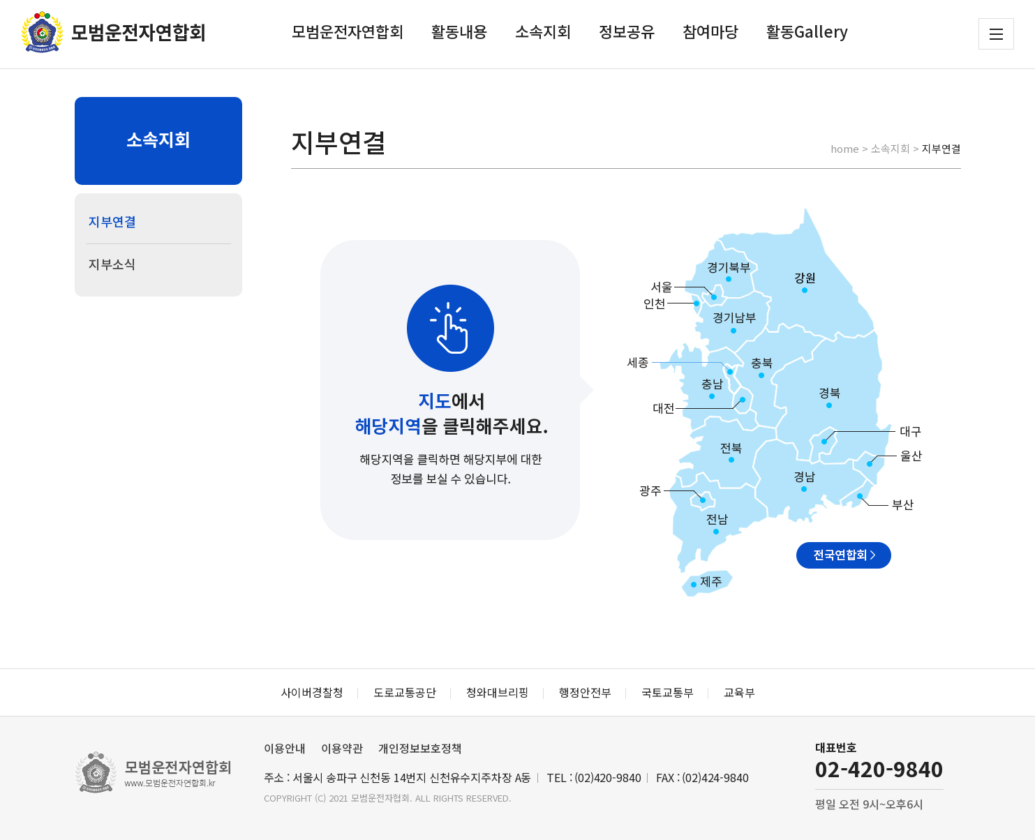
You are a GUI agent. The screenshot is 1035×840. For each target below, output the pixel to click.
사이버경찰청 (312, 692)
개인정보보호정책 (420, 748)
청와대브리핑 (497, 692)
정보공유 (627, 31)
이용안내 (285, 748)
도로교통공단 (404, 692)
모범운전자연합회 (347, 31)
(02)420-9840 (607, 777)
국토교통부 (667, 692)
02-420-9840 (879, 768)
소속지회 (543, 31)
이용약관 (342, 748)
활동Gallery (807, 31)
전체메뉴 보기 (996, 34)
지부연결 (112, 221)
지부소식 (112, 264)
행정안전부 (585, 692)
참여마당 (710, 31)
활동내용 (459, 31)
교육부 (739, 692)
